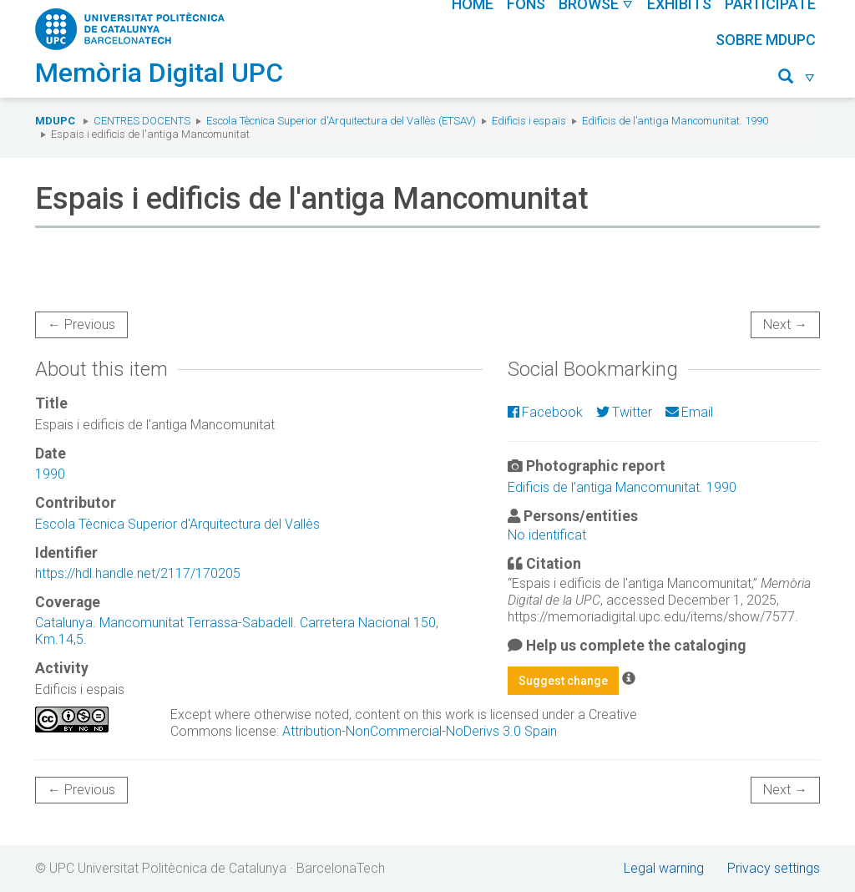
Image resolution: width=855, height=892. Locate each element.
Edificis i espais (529, 120)
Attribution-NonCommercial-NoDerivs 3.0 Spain (419, 731)
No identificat (547, 535)
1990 (50, 474)
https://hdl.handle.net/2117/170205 (137, 573)
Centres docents (142, 120)
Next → (785, 324)
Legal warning (664, 868)
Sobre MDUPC (766, 39)
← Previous (81, 324)
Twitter (624, 412)
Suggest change (563, 680)
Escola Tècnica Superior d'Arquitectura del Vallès (177, 524)
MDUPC (55, 120)
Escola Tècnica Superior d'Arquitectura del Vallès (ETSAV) (341, 120)
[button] (797, 79)
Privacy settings (773, 868)
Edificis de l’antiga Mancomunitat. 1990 (675, 120)
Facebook (545, 412)
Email (689, 412)
